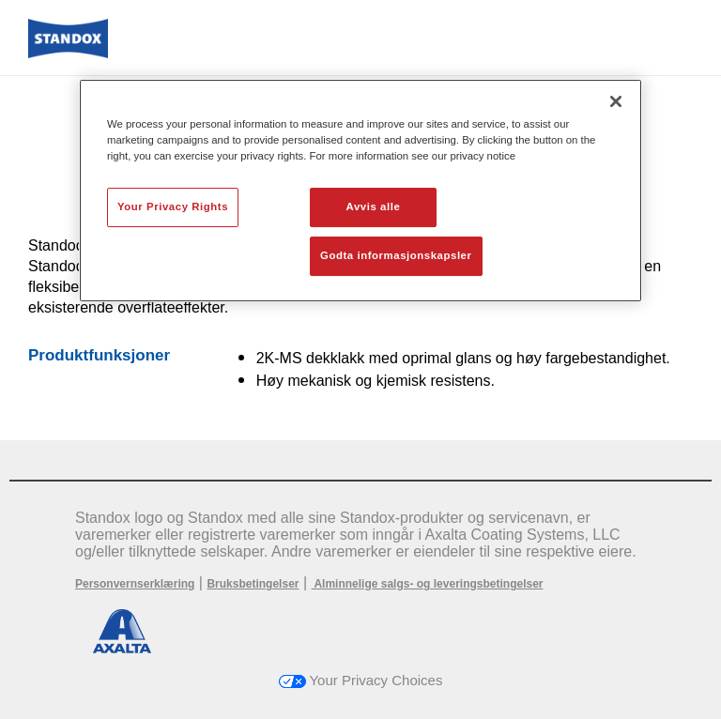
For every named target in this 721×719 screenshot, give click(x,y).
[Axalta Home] (68, 53)
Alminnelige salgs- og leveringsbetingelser (428, 583)
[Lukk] (616, 101)
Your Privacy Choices (361, 680)
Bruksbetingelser (253, 583)
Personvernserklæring (134, 583)
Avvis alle (373, 206)
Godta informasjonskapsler (396, 255)
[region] (360, 190)
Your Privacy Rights (172, 206)
